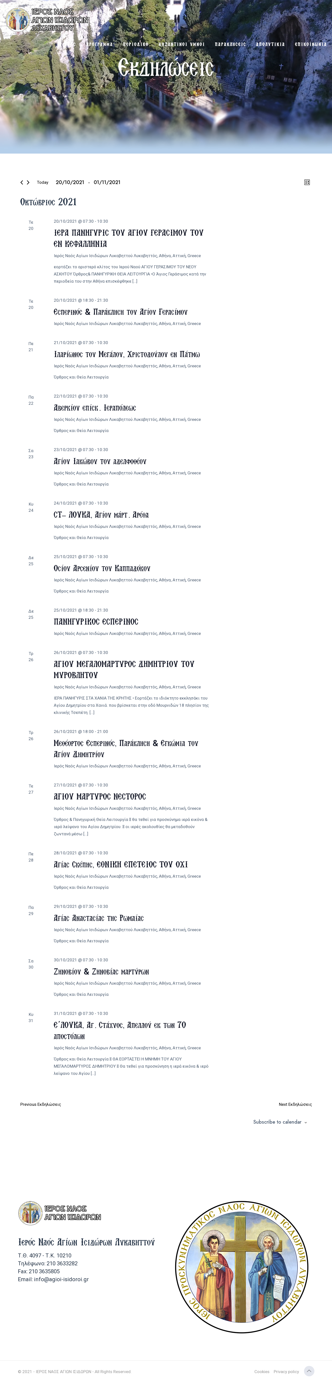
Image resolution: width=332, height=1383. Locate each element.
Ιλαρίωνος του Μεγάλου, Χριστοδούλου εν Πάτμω (127, 354)
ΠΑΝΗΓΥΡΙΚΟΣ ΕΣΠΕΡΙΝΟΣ (96, 621)
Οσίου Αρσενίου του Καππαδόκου (102, 568)
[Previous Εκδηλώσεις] (21, 182)
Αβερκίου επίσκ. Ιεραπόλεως (95, 407)
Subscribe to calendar (277, 1122)
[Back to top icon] (309, 1371)
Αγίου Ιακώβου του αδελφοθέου (100, 461)
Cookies (262, 1371)
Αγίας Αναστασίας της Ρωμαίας (99, 918)
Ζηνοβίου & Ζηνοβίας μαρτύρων (101, 971)
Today (42, 182)
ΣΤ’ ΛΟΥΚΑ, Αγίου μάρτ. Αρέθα (101, 514)
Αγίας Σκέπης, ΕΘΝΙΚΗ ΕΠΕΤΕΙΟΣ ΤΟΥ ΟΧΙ (121, 864)
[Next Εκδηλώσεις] (28, 182)
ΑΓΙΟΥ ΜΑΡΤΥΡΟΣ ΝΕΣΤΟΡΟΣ (100, 796)
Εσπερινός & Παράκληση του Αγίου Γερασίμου (121, 311)
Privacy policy (286, 1371)
